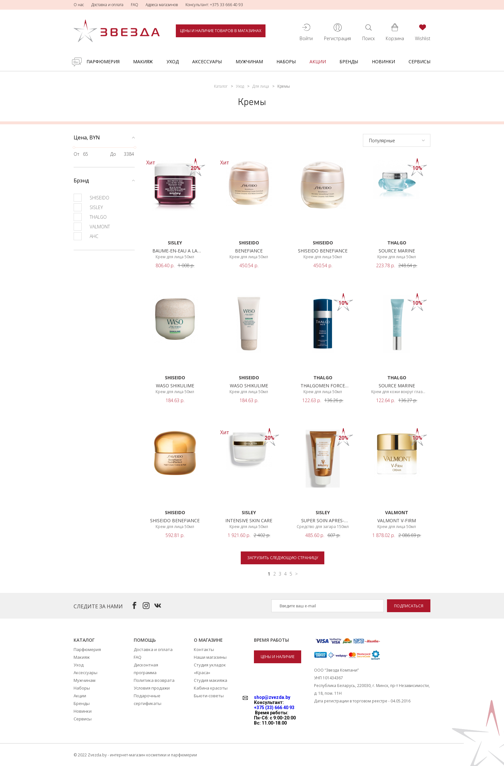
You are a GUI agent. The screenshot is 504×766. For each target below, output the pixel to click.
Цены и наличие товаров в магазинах (220, 30)
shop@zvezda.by (272, 697)
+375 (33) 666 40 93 (274, 707)
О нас (79, 4)
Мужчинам (249, 61)
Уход (172, 61)
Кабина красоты (211, 688)
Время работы (271, 640)
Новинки (383, 61)
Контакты (204, 649)
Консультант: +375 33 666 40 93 (214, 4)
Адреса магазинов (162, 4)
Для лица (260, 86)
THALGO (90, 217)
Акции (318, 61)
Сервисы (419, 61)
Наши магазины (210, 657)
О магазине (208, 640)
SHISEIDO (91, 198)
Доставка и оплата (107, 4)
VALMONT (92, 227)
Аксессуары (207, 61)
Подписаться (408, 606)
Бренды (348, 61)
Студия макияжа (210, 680)
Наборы (286, 61)
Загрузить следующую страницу (282, 557)
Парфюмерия (103, 61)
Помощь (145, 640)
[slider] (74, 147)
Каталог (221, 86)
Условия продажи (152, 688)
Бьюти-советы (209, 696)
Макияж (143, 61)
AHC (86, 236)
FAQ (134, 4)
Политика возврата (154, 680)
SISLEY (88, 207)
